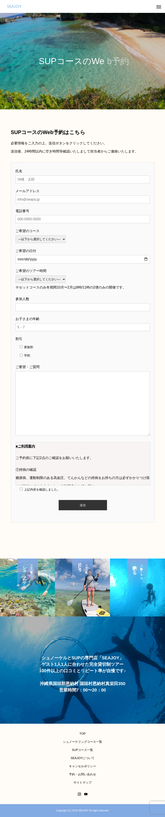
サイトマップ (82, 782)
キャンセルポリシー (82, 766)
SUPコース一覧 (82, 750)
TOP (82, 733)
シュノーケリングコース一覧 (82, 741)
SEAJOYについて (82, 758)
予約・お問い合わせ (82, 774)
